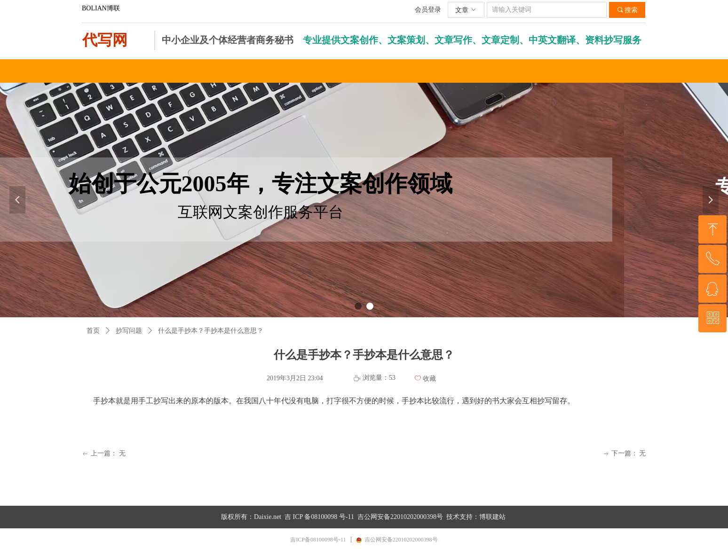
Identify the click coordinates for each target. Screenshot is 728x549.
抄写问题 (129, 330)
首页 (93, 330)
